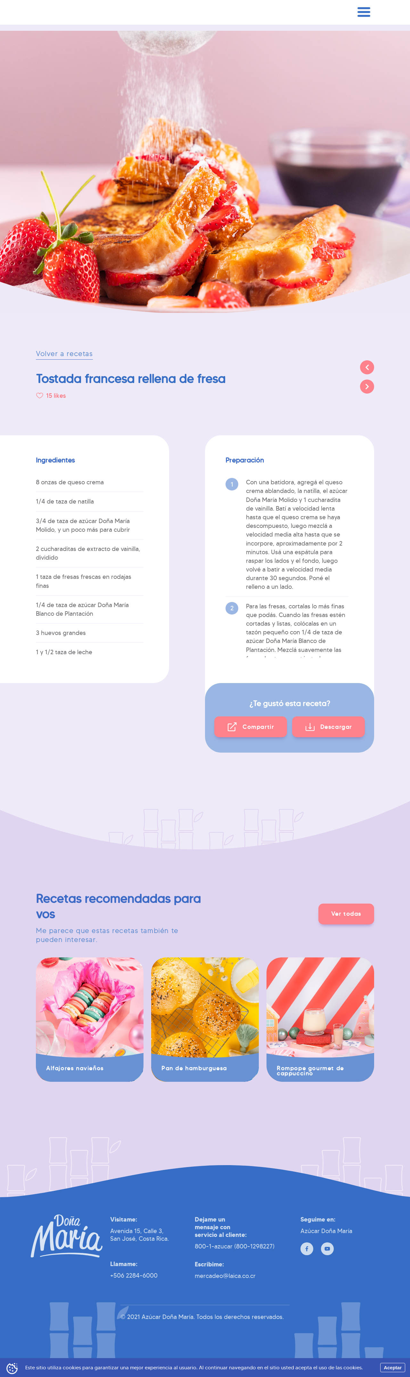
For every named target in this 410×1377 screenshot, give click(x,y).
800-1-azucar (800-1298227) (235, 1246)
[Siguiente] (367, 387)
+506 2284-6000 (134, 1275)
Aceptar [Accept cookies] (393, 1367)
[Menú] (364, 23)
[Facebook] (306, 1248)
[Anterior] (367, 367)
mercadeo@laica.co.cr (225, 1276)
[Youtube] (327, 1248)
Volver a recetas (64, 354)
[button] (250, 726)
